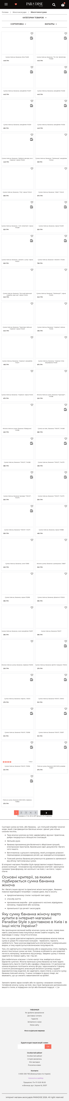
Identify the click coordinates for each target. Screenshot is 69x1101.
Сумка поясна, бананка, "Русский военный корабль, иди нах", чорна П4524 (17, 294)
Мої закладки (34, 1062)
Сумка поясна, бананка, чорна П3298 (17, 597)
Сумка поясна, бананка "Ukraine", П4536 (51, 260)
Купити (27, 61)
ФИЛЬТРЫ (51, 24)
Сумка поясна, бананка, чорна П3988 (51, 530)
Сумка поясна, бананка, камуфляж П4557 (17, 91)
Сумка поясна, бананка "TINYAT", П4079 (51, 462)
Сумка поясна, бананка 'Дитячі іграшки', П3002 (51, 665)
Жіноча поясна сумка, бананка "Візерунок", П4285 (17, 429)
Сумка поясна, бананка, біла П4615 (17, 57)
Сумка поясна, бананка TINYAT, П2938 (17, 732)
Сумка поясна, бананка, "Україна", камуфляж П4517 (17, 362)
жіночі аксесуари (45, 889)
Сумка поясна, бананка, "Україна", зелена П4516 (51, 328)
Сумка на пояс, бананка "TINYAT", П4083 (51, 428)
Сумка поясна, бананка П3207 (51, 631)
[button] (62, 5)
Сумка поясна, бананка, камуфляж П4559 (17, 124)
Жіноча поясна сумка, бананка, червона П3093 (17, 665)
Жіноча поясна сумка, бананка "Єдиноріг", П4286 (51, 395)
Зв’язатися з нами (34, 1022)
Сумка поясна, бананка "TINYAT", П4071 (17, 530)
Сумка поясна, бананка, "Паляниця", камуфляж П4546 (51, 159)
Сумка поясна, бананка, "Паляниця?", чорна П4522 (51, 294)
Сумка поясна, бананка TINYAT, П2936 (17, 766)
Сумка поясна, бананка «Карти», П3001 (17, 699)
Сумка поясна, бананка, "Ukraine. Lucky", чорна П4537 (17, 260)
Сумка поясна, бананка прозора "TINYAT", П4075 (17, 497)
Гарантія (34, 1019)
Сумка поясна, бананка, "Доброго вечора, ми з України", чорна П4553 (17, 159)
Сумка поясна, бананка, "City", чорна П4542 (17, 192)
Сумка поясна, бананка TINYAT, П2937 (51, 732)
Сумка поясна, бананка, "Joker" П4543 (51, 192)
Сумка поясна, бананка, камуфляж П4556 (51, 124)
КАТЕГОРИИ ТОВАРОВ (35, 17)
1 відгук (30, 761)
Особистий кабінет (34, 1056)
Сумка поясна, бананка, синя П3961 (17, 563)
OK (48, 1046)
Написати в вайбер (35, 1078)
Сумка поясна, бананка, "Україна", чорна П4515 (17, 395)
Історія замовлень (34, 1059)
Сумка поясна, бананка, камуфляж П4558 (51, 91)
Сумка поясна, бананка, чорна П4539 (51, 226)
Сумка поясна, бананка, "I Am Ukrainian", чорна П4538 (17, 226)
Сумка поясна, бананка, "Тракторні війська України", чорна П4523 (17, 328)
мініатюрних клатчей (43, 867)
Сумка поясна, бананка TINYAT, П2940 (51, 699)
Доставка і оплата (34, 1016)
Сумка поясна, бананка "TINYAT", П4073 (51, 496)
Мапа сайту (34, 1025)
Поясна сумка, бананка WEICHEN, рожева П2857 (51, 767)
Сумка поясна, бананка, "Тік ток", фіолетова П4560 (51, 58)
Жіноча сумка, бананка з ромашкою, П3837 (51, 563)
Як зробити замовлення (34, 1013)
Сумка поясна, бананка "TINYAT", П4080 (17, 462)
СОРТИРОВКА (18, 24)
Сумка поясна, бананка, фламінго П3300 (51, 597)
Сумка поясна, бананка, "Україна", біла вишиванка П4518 (51, 362)
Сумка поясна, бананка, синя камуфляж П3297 (17, 631)
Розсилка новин (34, 1065)
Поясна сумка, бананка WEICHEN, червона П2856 (17, 800)
